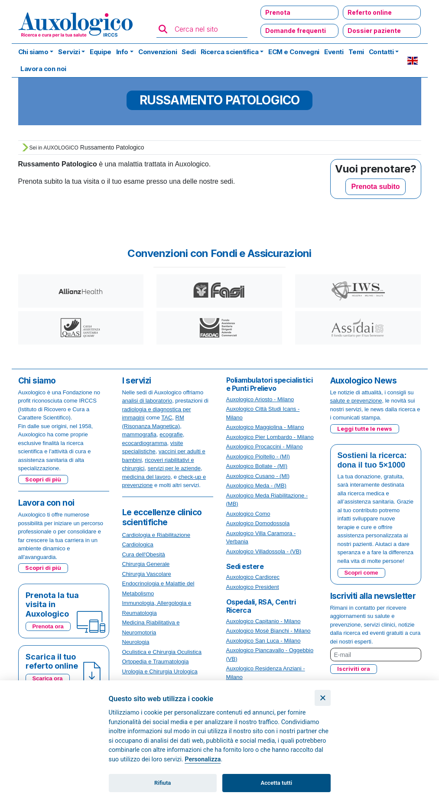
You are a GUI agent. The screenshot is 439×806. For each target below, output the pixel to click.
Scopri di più (43, 479)
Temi (356, 52)
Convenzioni (157, 52)
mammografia (139, 434)
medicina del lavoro (146, 477)
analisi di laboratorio (147, 400)
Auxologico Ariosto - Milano (260, 399)
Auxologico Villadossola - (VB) (264, 551)
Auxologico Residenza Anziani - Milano (265, 672)
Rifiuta (162, 783)
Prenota (277, 12)
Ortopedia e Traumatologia (155, 661)
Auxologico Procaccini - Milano (264, 446)
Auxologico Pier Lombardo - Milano (270, 437)
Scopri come (361, 572)
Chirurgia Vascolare (146, 574)
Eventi (333, 52)
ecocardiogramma (144, 443)
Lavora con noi (43, 69)
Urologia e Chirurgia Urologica (160, 671)
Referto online (370, 12)
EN (412, 60)
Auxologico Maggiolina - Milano (265, 427)
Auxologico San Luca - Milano (263, 640)
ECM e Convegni (293, 52)
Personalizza (203, 759)
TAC (166, 417)
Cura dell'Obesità (143, 554)
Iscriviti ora (353, 668)
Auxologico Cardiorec (253, 577)
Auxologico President (252, 587)
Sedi (188, 52)
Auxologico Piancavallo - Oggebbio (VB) (270, 654)
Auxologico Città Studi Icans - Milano (263, 413)
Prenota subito (375, 186)
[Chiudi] (323, 698)
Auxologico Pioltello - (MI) (258, 456)
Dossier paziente (374, 30)
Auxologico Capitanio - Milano (263, 621)
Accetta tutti (277, 783)
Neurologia (136, 642)
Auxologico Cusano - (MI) (258, 476)
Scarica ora (48, 678)
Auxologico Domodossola (258, 523)
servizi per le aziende (174, 468)
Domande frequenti (295, 30)
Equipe (100, 52)
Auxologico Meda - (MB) (256, 485)
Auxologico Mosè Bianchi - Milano (268, 630)
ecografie (170, 434)
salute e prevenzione (356, 400)
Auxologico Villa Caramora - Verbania (261, 537)
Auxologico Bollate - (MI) (257, 466)
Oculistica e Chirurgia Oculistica (162, 652)
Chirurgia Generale (146, 564)
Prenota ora (48, 626)
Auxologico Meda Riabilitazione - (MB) (267, 499)
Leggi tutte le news (364, 428)
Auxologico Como (248, 513)
